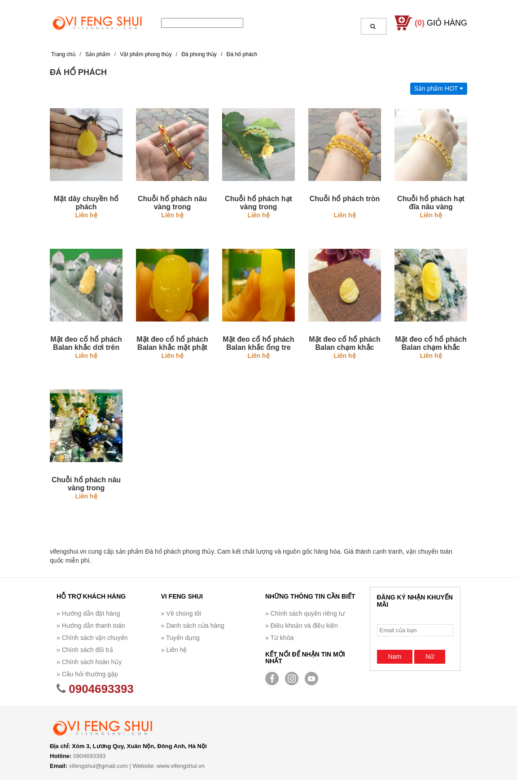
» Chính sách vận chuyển (92, 637)
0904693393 (95, 689)
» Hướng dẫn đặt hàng (88, 613)
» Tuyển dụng (180, 637)
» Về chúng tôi (181, 613)
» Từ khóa (279, 637)
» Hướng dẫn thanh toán (91, 625)
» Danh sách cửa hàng (192, 625)
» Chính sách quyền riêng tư (305, 613)
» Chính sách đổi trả (85, 649)
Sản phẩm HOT (438, 88)
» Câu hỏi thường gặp (87, 674)
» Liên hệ (174, 649)
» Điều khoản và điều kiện (301, 625)
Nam (395, 656)
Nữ (429, 656)
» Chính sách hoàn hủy (89, 661)
